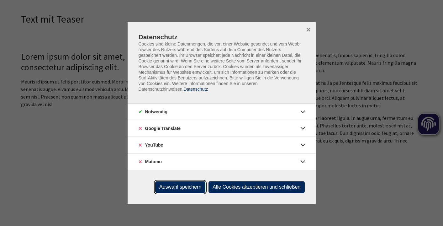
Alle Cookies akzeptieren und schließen (256, 187)
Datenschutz (195, 89)
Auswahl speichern (180, 187)
